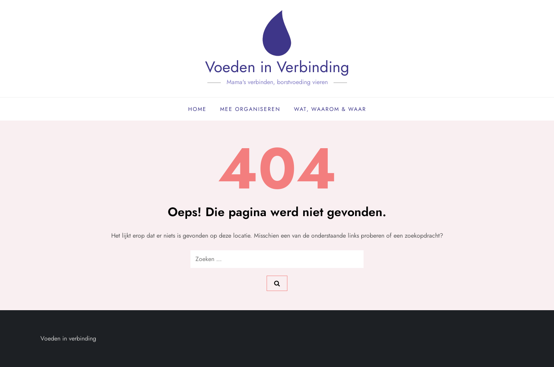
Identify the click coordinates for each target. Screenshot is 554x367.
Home (197, 109)
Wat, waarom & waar (330, 109)
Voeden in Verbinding (277, 67)
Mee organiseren (250, 109)
